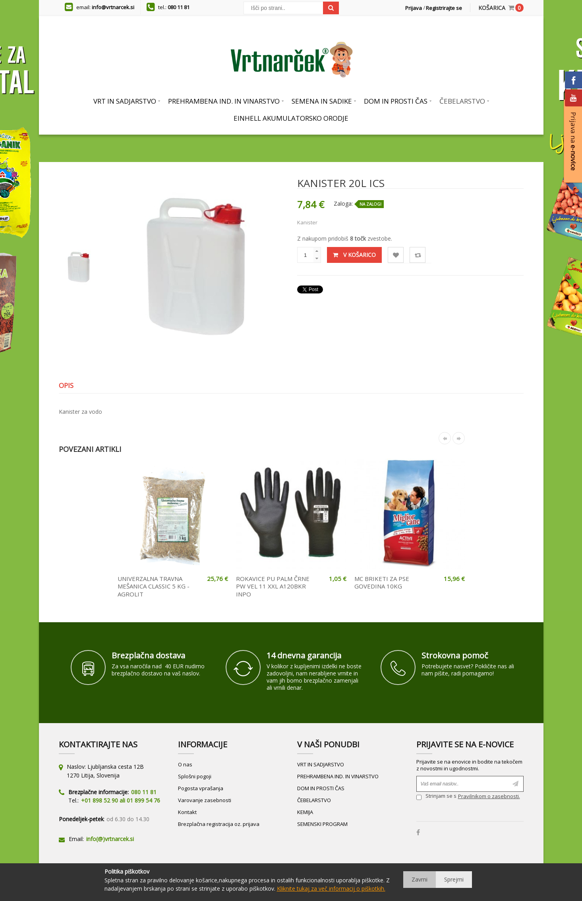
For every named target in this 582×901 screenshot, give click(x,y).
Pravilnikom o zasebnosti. (489, 796)
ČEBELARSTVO (314, 800)
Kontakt (187, 812)
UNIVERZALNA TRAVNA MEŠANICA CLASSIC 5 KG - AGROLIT (153, 586)
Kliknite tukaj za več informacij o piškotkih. (331, 888)
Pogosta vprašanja (200, 788)
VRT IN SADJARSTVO (320, 764)
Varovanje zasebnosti (204, 800)
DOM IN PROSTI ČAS (320, 788)
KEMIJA (305, 812)
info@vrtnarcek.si (113, 7)
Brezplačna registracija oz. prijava (218, 824)
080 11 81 (178, 7)
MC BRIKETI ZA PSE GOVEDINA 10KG (381, 582)
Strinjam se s (436, 797)
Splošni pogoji (194, 776)
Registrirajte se (444, 8)
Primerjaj (417, 255)
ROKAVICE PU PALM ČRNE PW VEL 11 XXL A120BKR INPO (272, 586)
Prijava (413, 8)
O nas (185, 764)
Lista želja (396, 255)
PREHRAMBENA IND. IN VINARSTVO (338, 776)
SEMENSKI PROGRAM (322, 824)
